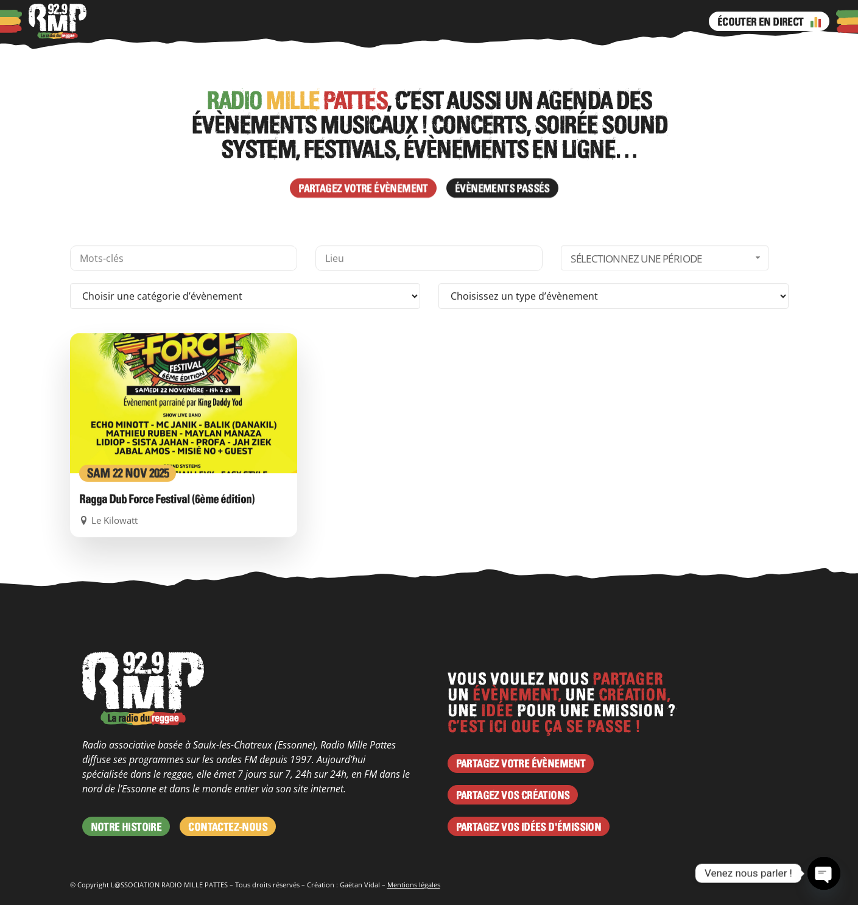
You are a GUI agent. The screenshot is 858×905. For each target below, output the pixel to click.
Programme (312, 21)
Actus (219, 21)
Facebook (410, 21)
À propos (126, 21)
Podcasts (176, 21)
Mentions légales (413, 884)
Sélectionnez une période (667, 335)
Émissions (372, 21)
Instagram (434, 21)
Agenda (258, 21)
